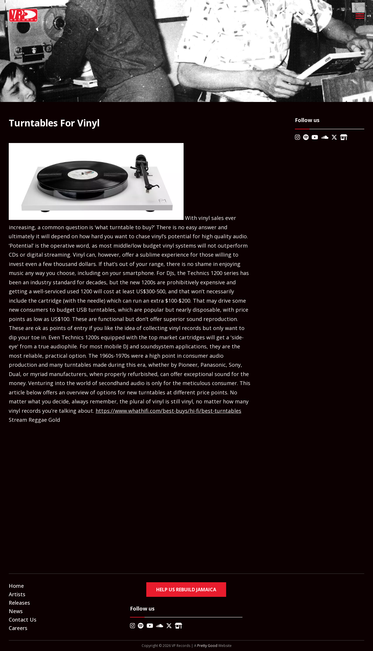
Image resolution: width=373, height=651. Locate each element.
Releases (19, 602)
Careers (18, 627)
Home (16, 585)
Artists (17, 594)
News (16, 611)
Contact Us (22, 619)
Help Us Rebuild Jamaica (186, 589)
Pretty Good (207, 645)
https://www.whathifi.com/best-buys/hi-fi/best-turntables (168, 410)
